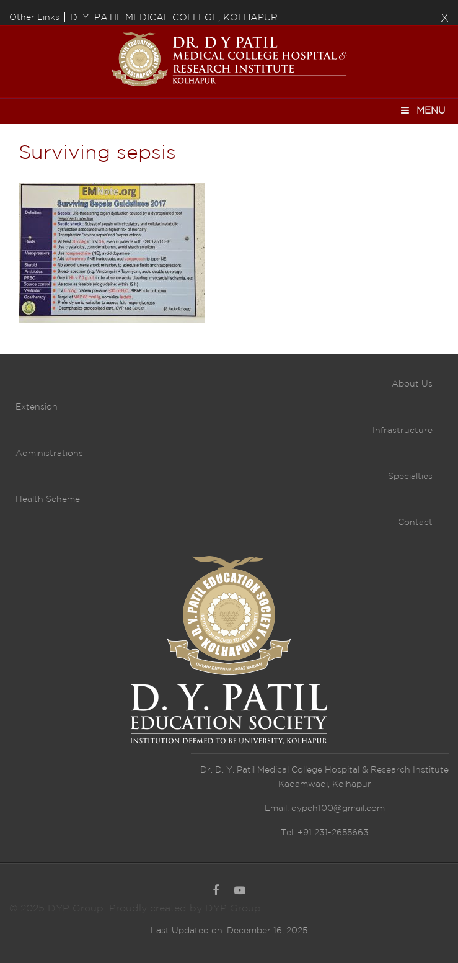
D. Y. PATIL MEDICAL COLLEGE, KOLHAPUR (174, 18)
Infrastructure (402, 430)
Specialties (410, 476)
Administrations (49, 453)
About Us (412, 384)
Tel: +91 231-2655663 (325, 832)
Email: (278, 808)
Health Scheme (47, 499)
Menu (422, 110)
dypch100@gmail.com (338, 808)
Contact (415, 522)
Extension (36, 407)
